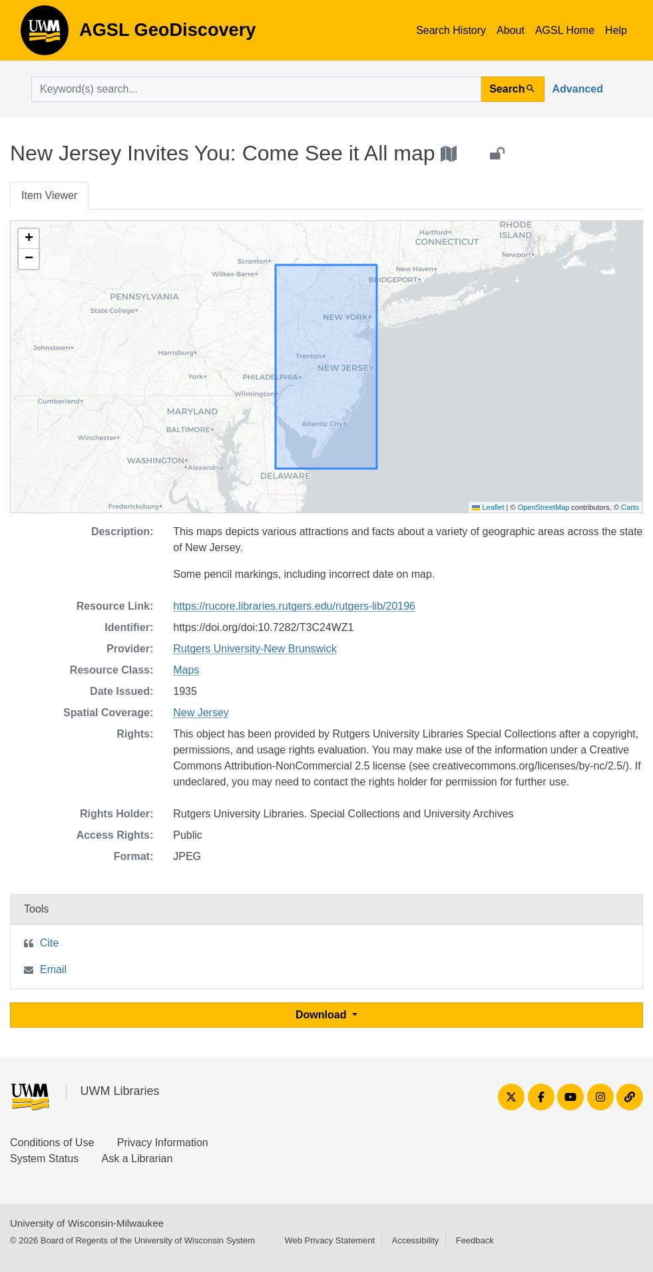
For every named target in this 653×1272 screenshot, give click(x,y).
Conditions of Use (52, 1142)
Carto (630, 507)
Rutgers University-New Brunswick (254, 648)
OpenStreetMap (544, 507)
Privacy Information (162, 1142)
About (511, 30)
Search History (451, 30)
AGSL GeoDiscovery (45, 34)
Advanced (577, 89)
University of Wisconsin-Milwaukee (87, 1223)
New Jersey (201, 712)
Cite (49, 943)
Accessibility (415, 1240)
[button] (29, 239)
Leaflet (488, 507)
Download (322, 1014)
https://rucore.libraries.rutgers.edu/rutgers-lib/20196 (294, 606)
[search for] (256, 89)
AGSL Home (564, 30)
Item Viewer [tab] (49, 195)
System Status (44, 1158)
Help (616, 30)
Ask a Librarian (137, 1158)
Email (53, 969)
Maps (186, 670)
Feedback (475, 1240)
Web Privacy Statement (329, 1240)
